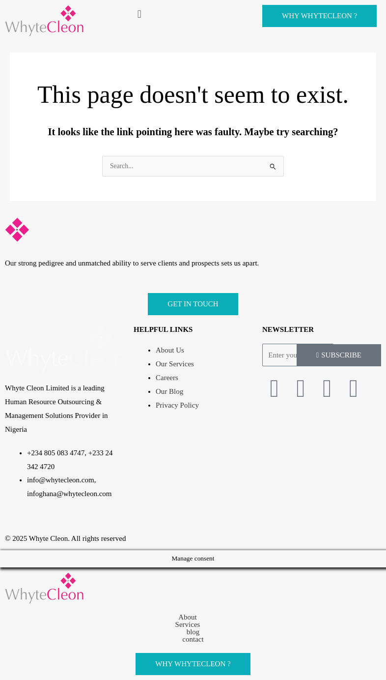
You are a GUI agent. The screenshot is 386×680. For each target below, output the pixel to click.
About (193, 617)
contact (192, 639)
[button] (193, 14)
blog (193, 632)
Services (193, 624)
